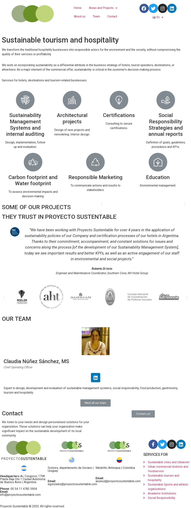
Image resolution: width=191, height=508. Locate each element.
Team (96, 16)
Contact (112, 16)
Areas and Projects (103, 8)
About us (79, 16)
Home (77, 8)
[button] (101, 204)
